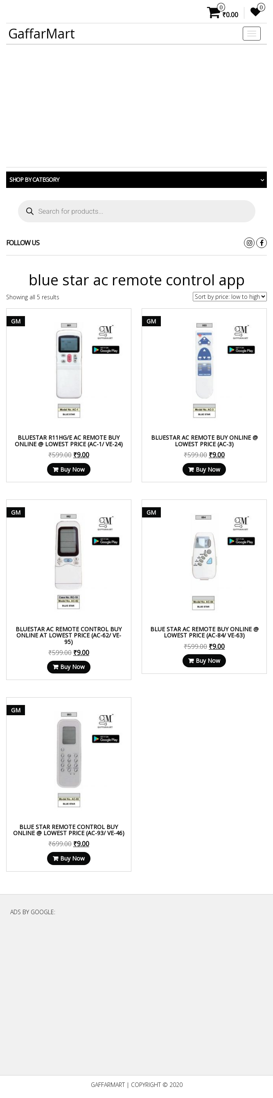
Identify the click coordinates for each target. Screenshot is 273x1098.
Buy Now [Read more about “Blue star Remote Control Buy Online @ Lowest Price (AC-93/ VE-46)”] (72, 858)
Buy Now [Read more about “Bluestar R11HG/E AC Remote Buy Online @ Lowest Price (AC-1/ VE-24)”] (72, 469)
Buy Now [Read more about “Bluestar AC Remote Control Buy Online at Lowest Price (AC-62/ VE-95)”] (72, 667)
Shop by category (34, 179)
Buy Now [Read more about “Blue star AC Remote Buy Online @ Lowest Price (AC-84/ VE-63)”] (208, 660)
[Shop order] (230, 296)
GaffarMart (41, 33)
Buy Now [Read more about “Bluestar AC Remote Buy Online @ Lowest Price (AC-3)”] (208, 469)
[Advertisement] (136, 106)
